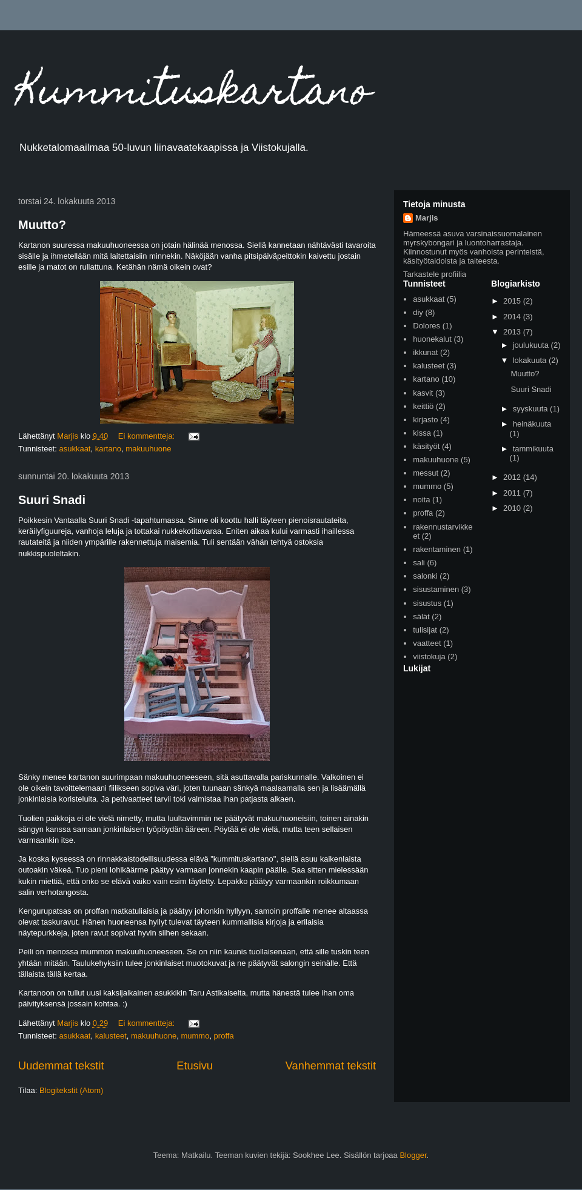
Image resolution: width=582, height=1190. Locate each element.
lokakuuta (531, 360)
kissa (422, 432)
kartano (108, 448)
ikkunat (425, 352)
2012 (513, 477)
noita (421, 499)
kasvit (423, 392)
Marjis (426, 217)
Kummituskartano (194, 95)
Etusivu (194, 1066)
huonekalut (432, 339)
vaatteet (427, 643)
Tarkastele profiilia (434, 274)
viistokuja (429, 656)
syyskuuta (531, 408)
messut (425, 472)
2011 (513, 492)
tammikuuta (533, 448)
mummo (195, 1035)
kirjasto (425, 419)
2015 (513, 300)
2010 (513, 508)
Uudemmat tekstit (61, 1066)
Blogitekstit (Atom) (71, 1090)
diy (418, 312)
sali (419, 562)
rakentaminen (437, 549)
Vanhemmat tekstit (331, 1066)
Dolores (426, 325)
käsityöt (426, 446)
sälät (421, 616)
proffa (224, 1035)
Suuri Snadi (51, 500)
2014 (513, 316)
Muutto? (42, 224)
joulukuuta (532, 345)
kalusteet (111, 1035)
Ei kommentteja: (147, 435)
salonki (425, 575)
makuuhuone (148, 448)
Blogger (413, 1155)
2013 (513, 331)
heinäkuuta (532, 423)
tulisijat (425, 629)
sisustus (427, 603)
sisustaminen (436, 589)
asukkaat (74, 448)
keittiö (423, 406)
